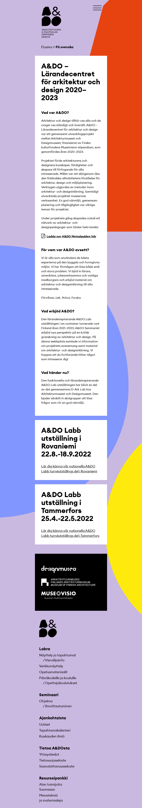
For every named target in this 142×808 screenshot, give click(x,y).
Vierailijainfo (55, 660)
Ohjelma (46, 701)
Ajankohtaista (52, 717)
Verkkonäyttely (51, 666)
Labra (44, 648)
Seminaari (48, 694)
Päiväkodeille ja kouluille (57, 678)
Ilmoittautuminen (58, 706)
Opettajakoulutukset (61, 683)
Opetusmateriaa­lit (53, 672)
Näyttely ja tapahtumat (57, 655)
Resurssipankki (53, 778)
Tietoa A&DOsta (54, 748)
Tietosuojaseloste (52, 760)
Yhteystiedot (49, 754)
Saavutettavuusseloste (56, 766)
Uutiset (44, 724)
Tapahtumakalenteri (54, 730)
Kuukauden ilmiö (52, 736)
